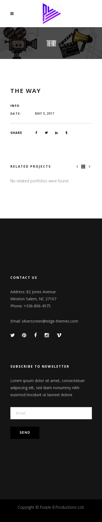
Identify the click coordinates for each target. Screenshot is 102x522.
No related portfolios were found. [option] (39, 180)
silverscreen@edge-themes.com (50, 321)
